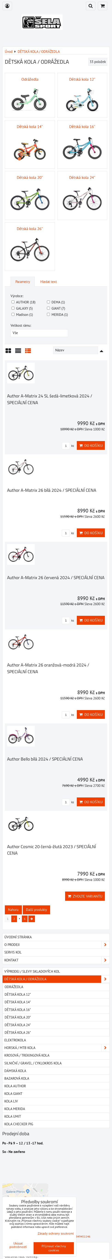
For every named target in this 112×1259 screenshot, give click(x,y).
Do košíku (91, 445)
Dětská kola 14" (18, 1002)
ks (68, 446)
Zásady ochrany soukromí (56, 1233)
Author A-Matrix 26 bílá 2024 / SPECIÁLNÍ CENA (51, 490)
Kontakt (56, 960)
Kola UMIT (12, 1116)
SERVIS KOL (13, 952)
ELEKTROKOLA (15, 1040)
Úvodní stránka (18, 937)
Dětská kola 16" (18, 1009)
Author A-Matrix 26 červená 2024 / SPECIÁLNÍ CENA (55, 577)
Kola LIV (11, 1101)
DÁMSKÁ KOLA (15, 1071)
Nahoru (13, 909)
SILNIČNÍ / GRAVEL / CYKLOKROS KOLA (33, 1063)
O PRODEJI (56, 944)
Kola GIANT (13, 1093)
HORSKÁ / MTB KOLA (56, 1048)
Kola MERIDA (14, 1109)
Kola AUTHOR (15, 1086)
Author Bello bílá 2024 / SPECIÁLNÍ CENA (45, 758)
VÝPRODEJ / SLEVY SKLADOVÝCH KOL (32, 971)
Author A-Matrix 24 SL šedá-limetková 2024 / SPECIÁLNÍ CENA (49, 399)
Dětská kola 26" (18, 1032)
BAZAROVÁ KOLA (16, 1078)
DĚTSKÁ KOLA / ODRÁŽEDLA (56, 979)
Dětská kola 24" (18, 1025)
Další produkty (36, 909)
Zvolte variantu (85, 896)
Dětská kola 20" (18, 1017)
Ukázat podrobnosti (18, 1245)
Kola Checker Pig (18, 1124)
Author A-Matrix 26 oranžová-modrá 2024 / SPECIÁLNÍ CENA (48, 668)
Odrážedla (14, 987)
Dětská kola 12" (18, 994)
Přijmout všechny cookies (54, 1248)
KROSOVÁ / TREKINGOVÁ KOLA (26, 1055)
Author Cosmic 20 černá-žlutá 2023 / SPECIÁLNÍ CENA (51, 849)
